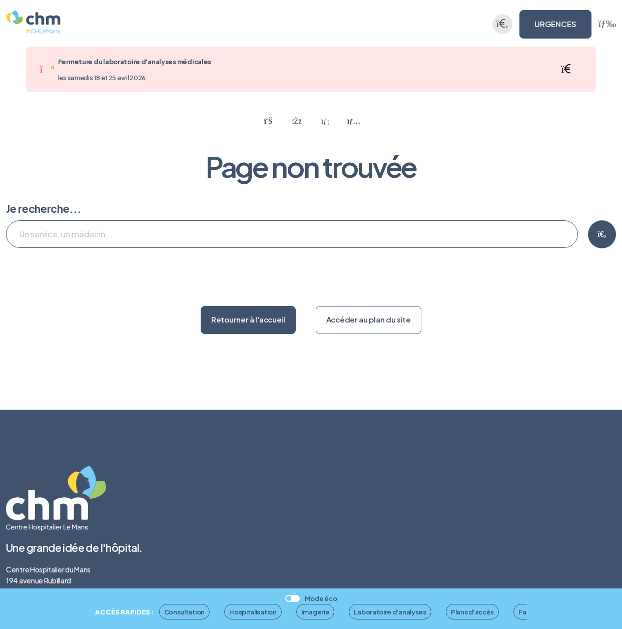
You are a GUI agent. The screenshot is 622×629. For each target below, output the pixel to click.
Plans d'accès (472, 611)
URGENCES (555, 24)
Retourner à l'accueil (248, 319)
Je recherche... (43, 208)
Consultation (184, 611)
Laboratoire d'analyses (390, 611)
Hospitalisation (253, 611)
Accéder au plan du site (368, 319)
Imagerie (315, 611)
